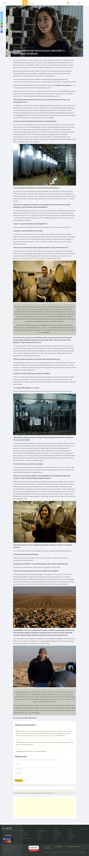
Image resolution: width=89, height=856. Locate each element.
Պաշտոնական (40, 838)
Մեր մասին (47, 846)
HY (68, 2)
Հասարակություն (25, 834)
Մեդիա (55, 838)
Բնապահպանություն (42, 831)
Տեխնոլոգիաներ (57, 834)
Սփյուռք (55, 831)
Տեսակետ (70, 838)
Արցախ (55, 829)
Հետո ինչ (23, 829)
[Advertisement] (44, 807)
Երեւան (69, 831)
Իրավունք (23, 836)
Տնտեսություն (40, 829)
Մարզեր (39, 832)
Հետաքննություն (25, 832)
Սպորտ (39, 836)
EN (73, 2)
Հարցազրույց (71, 836)
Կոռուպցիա (70, 829)
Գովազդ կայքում (58, 846)
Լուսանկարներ (71, 834)
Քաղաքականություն (26, 838)
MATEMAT (83, 852)
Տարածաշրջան (57, 832)
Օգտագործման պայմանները (74, 846)
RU (71, 2)
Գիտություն (70, 832)
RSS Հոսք (47, 848)
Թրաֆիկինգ (56, 836)
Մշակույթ (39, 834)
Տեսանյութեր (84, 829)
